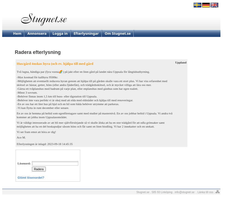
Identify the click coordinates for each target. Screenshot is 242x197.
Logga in (60, 33)
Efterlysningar (86, 33)
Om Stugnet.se (118, 33)
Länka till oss (205, 192)
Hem (17, 33)
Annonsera (36, 33)
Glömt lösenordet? (30, 177)
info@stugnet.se (185, 192)
